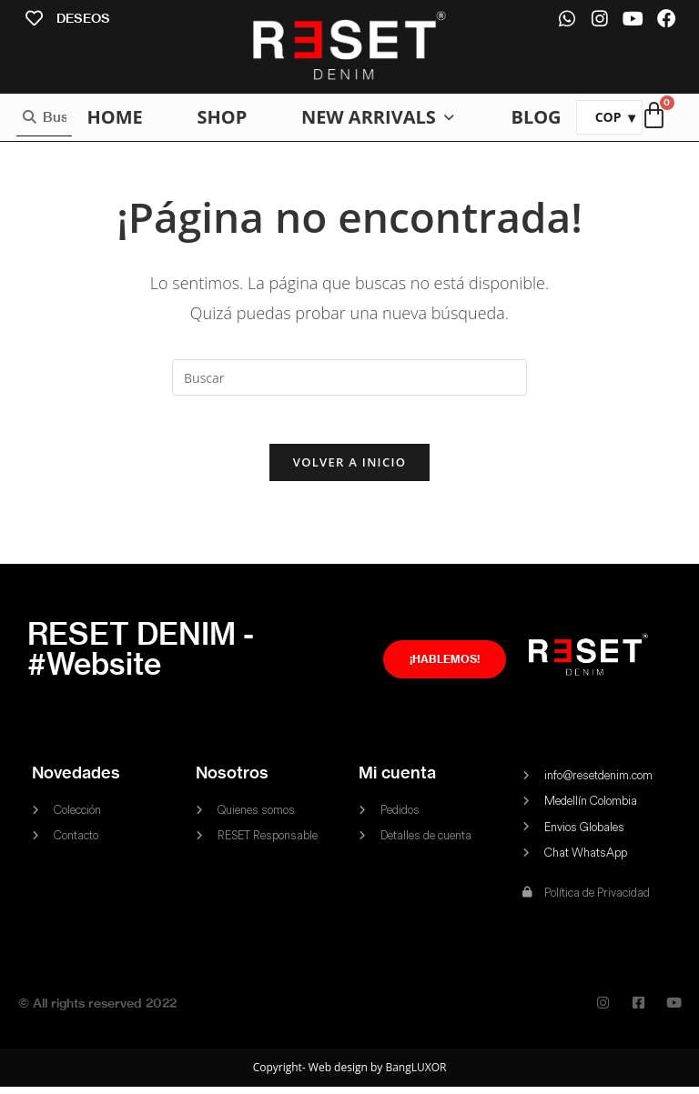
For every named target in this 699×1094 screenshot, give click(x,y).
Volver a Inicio (349, 469)
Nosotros (232, 779)
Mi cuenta (397, 779)
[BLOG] (535, 117)
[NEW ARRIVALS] (379, 117)
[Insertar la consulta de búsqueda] (349, 377)
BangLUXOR (415, 1074)
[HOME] (114, 117)
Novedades (76, 779)
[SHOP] (221, 117)
